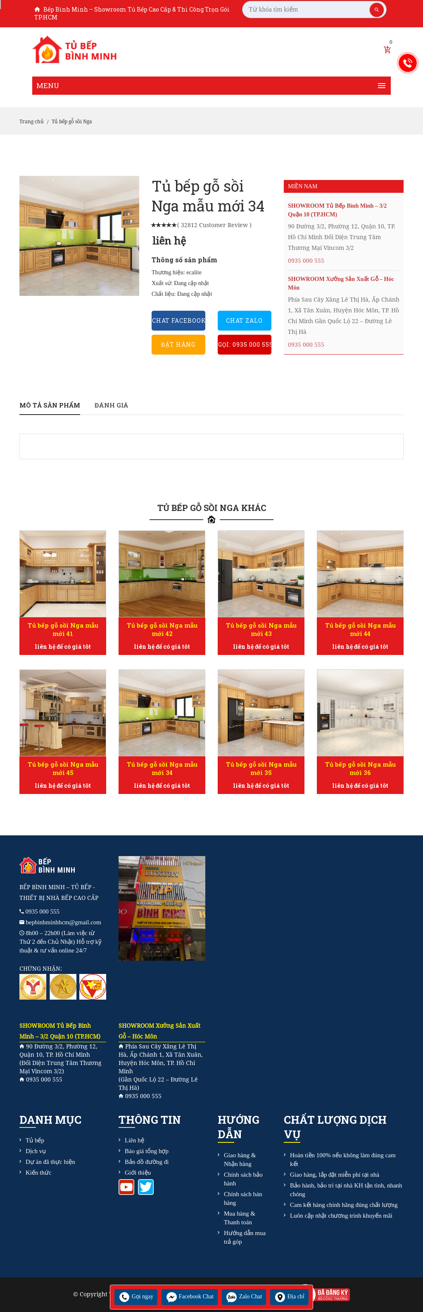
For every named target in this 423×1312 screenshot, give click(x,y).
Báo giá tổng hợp (147, 1151)
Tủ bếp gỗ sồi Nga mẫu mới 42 (161, 629)
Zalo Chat (244, 1296)
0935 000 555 (306, 260)
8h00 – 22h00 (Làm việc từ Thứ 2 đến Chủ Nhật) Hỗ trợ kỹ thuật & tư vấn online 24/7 (60, 942)
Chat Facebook (178, 320)
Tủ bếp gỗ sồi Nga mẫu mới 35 (261, 768)
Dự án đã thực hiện (50, 1161)
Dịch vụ (36, 1151)
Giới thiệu (138, 1172)
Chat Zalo (244, 320)
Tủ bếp (35, 1140)
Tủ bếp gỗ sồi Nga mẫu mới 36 (360, 768)
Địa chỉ (289, 1296)
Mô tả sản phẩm (49, 405)
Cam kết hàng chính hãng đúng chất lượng (343, 1205)
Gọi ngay (136, 1296)
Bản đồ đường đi (147, 1161)
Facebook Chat (190, 1296)
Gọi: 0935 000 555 (244, 344)
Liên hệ (134, 1140)
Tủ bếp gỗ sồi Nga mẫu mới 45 (62, 768)
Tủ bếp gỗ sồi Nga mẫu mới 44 (360, 629)
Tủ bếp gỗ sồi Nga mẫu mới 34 (161, 768)
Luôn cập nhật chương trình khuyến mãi (341, 1215)
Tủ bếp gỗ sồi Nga (72, 122)
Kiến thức (39, 1172)
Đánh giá (111, 405)
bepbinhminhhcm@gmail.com (64, 922)
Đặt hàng (178, 344)
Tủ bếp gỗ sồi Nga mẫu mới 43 (261, 629)
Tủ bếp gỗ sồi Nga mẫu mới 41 (62, 629)
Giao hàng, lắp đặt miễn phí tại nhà (334, 1174)
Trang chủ (31, 122)
